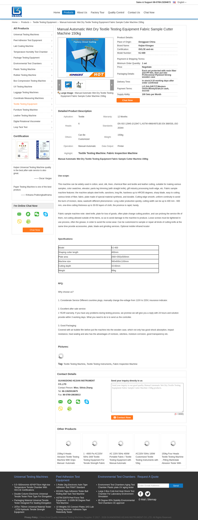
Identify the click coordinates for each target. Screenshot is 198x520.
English (182, 2)
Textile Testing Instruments (99, 364)
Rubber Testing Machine (25, 75)
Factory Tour (98, 12)
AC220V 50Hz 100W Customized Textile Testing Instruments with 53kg (147, 458)
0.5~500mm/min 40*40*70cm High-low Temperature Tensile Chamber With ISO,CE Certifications (32, 487)
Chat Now (149, 12)
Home (57, 12)
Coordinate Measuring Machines (29, 98)
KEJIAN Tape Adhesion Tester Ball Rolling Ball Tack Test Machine (72, 492)
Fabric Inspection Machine (125, 364)
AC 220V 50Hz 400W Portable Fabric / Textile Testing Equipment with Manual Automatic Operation (120, 460)
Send (176, 485)
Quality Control (116, 12)
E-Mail (142, 499)
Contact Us (134, 12)
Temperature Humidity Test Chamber (31, 52)
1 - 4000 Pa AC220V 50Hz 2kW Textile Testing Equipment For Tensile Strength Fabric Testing (94, 460)
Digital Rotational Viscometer (27, 121)
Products (68, 12)
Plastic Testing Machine (24, 69)
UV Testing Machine (23, 86)
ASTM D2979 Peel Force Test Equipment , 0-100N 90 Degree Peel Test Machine (73, 500)
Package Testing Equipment (27, 57)
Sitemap (151, 499)
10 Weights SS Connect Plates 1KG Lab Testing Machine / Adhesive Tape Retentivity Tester (75, 509)
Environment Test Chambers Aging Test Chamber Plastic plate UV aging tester (116, 486)
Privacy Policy (31, 517)
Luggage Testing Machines (26, 92)
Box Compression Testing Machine (30, 81)
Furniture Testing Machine (26, 110)
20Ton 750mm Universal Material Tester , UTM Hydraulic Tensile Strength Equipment (32, 509)
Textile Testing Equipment (45, 22)
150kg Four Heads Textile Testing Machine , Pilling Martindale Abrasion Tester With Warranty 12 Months (172, 460)
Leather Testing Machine (25, 115)
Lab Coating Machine (23, 46)
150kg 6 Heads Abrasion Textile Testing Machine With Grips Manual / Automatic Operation (68, 460)
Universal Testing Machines (26, 34)
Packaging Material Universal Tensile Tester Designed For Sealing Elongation (32, 501)
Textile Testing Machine (74, 364)
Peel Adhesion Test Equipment (28, 40)
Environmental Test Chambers (28, 63)
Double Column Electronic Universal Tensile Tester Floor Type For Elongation (33, 495)
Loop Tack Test (21, 127)
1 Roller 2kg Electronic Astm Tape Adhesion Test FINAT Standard (72, 486)
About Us (82, 12)
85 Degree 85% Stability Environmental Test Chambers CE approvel (116, 501)
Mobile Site (144, 504)
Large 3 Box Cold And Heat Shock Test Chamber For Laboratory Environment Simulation (116, 494)
